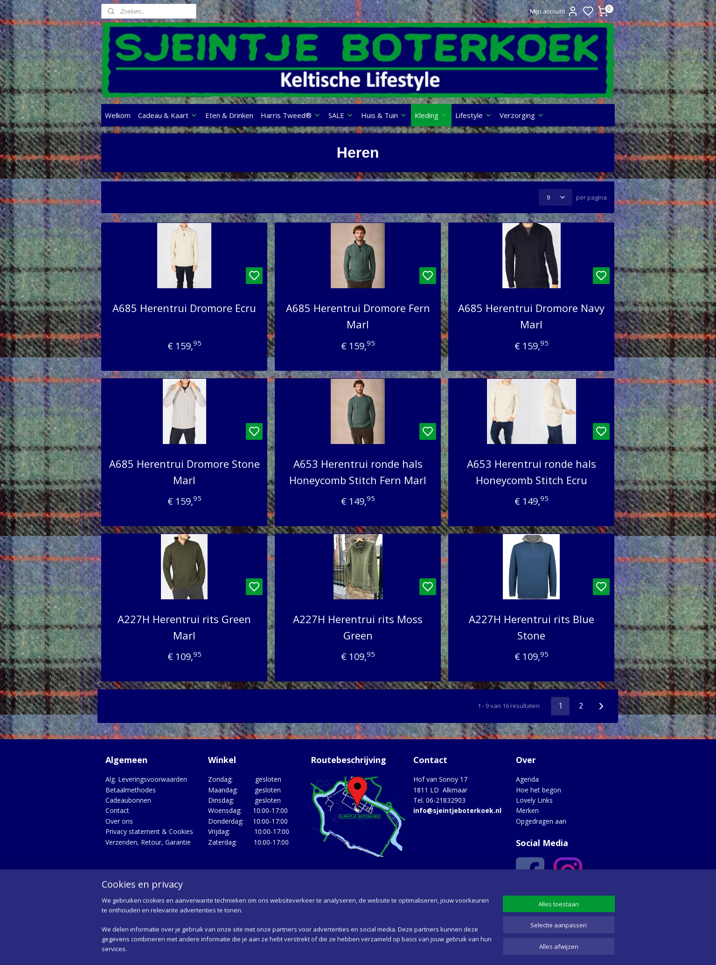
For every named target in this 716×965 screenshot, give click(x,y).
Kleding (431, 115)
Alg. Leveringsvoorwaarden (146, 779)
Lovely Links (534, 800)
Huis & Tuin (384, 115)
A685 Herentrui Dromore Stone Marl (184, 472)
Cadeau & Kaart (168, 115)
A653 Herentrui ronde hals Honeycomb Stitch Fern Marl (357, 472)
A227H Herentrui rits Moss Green (358, 627)
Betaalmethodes (130, 789)
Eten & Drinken (229, 115)
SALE (341, 115)
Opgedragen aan (541, 821)
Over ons (119, 821)
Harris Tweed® (291, 115)
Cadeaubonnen (128, 800)
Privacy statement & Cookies (149, 831)
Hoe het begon (538, 789)
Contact (117, 810)
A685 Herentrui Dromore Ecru (184, 308)
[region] (297, 930)
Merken (527, 810)
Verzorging (522, 115)
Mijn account (554, 11)
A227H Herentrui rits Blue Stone (531, 627)
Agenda (527, 779)
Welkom (118, 115)
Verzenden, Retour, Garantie (148, 842)
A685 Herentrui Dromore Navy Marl (531, 316)
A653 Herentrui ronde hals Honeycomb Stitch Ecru (531, 472)
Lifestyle (473, 115)
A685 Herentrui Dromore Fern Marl (358, 316)
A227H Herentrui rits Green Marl (184, 627)
